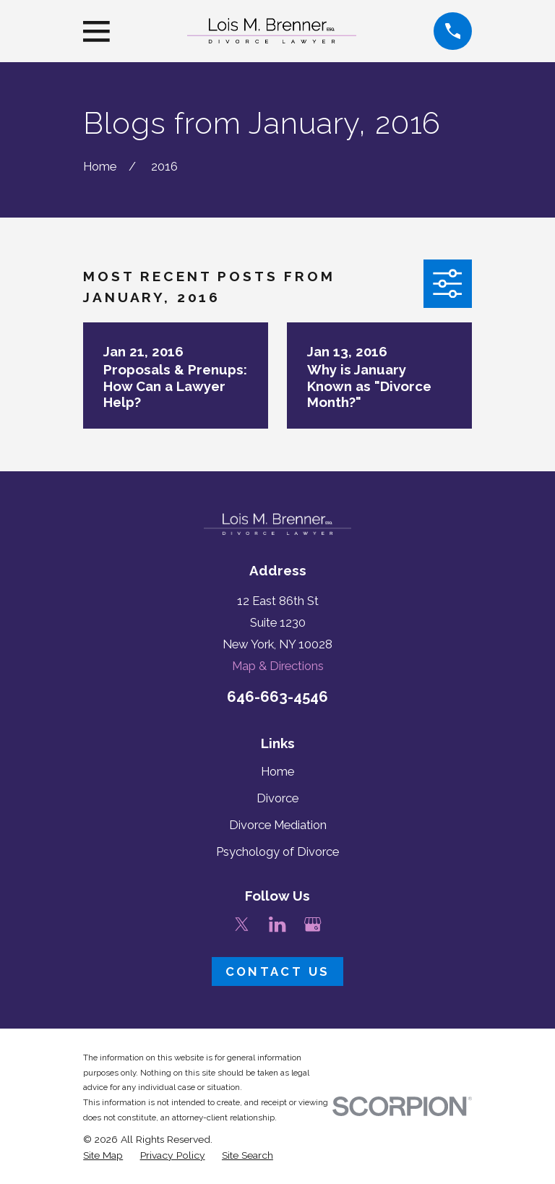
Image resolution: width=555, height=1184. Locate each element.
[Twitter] (241, 924)
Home (277, 771)
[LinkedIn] (277, 924)
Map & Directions (278, 666)
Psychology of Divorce (277, 851)
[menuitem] (103, 1155)
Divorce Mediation (278, 825)
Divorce (277, 798)
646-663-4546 (277, 696)
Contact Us (277, 971)
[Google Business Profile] (312, 924)
